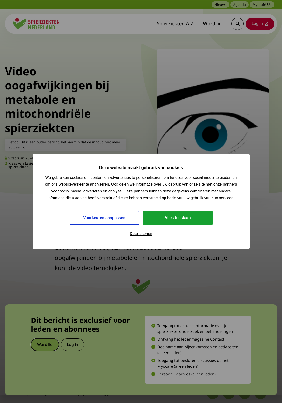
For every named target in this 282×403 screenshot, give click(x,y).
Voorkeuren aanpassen (104, 218)
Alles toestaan (178, 218)
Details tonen (141, 234)
